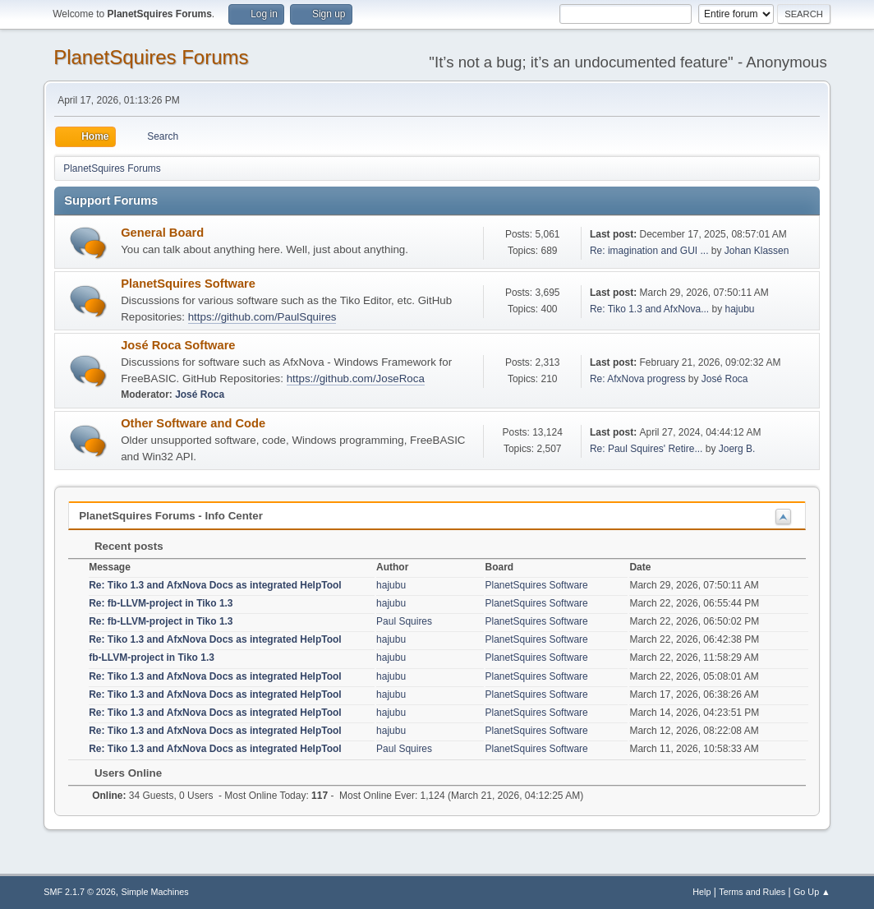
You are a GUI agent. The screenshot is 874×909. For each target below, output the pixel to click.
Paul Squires (404, 621)
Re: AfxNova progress (638, 379)
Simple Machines (155, 892)
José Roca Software (178, 345)
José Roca (199, 394)
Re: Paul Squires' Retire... (646, 448)
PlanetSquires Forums (150, 57)
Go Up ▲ (812, 892)
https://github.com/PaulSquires (262, 317)
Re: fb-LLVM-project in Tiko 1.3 (160, 603)
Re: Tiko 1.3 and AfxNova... (649, 309)
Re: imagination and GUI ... (649, 250)
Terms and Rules (752, 892)
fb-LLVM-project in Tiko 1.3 (151, 657)
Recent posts (120, 546)
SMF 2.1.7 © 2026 (80, 892)
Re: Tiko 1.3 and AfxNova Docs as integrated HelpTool (215, 585)
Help (701, 892)
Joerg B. (737, 448)
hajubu (739, 309)
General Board (162, 232)
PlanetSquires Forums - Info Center (171, 516)
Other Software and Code (193, 423)
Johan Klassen (756, 250)
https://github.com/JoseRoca (356, 378)
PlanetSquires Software (188, 283)
